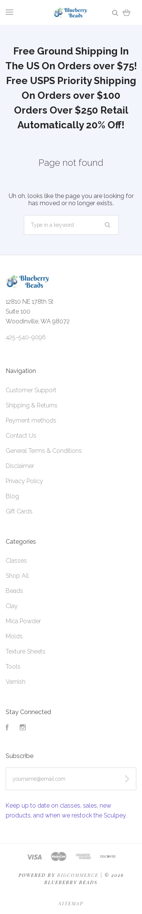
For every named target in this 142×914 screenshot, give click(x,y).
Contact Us (21, 435)
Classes (16, 560)
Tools (13, 666)
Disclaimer (20, 465)
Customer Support (31, 390)
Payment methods (31, 420)
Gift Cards (19, 511)
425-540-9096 (26, 337)
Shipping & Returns (32, 405)
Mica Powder (23, 621)
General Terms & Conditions (44, 450)
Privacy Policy (24, 481)
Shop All (17, 575)
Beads (14, 590)
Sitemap (71, 903)
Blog (12, 496)
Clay (12, 606)
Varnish (15, 681)
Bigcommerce (77, 875)
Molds (14, 636)
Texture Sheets (25, 651)
